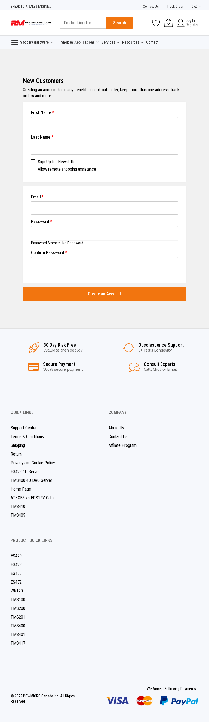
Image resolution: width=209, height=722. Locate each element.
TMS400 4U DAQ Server (31, 480)
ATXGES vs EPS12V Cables (34, 497)
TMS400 (18, 625)
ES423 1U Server (25, 471)
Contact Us (151, 6)
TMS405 (18, 515)
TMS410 (18, 506)
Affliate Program (123, 445)
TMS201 (18, 617)
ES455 (16, 573)
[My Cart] (168, 23)
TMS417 (18, 643)
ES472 (16, 582)
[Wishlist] (156, 23)
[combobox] (83, 23)
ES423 (16, 564)
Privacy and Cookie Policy (33, 462)
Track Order (175, 6)
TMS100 (18, 599)
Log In (190, 20)
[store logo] (31, 23)
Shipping (18, 445)
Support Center (24, 427)
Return (16, 454)
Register (192, 25)
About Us (116, 427)
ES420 (16, 555)
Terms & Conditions (27, 436)
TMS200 (18, 608)
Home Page (21, 489)
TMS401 (18, 634)
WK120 (17, 590)
